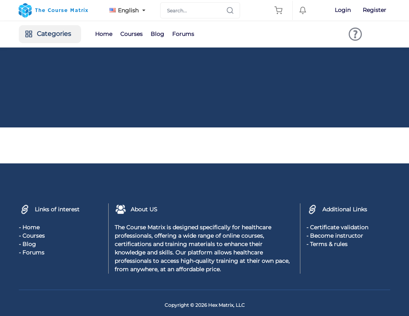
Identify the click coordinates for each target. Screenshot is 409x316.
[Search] (200, 10)
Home (103, 34)
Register (374, 10)
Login (343, 10)
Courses (131, 34)
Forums (183, 34)
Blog (157, 34)
